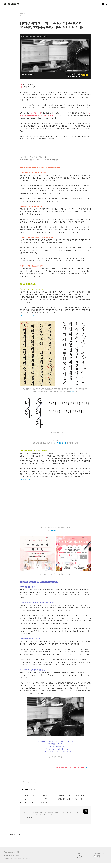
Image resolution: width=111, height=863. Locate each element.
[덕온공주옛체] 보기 (29, 315)
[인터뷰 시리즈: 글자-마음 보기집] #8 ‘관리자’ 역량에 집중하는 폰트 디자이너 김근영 (36, 795)
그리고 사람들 (23, 14)
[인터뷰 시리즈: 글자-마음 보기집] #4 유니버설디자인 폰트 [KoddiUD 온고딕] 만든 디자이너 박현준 (72, 799)
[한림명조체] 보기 (28, 479)
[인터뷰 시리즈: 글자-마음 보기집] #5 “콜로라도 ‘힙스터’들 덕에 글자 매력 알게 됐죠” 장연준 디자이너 (36, 799)
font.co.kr (79, 857)
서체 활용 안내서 (61, 443)
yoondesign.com (80, 856)
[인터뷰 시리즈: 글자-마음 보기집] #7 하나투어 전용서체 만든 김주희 (72, 795)
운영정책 (18, 855)
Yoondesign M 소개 (9, 855)
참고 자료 (73, 391)
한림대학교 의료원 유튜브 (57, 530)
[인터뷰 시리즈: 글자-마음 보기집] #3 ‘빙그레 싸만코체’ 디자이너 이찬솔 (36, 802)
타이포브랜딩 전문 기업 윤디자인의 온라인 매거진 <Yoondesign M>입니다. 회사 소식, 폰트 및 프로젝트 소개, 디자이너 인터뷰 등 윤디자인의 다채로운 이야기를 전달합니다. (51, 813)
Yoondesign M (28, 810)
